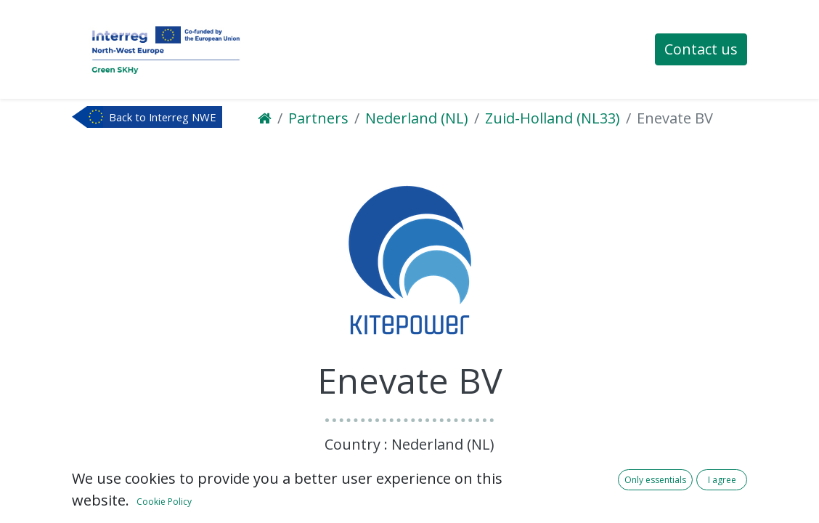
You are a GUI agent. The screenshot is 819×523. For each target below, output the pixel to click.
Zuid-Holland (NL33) (552, 118)
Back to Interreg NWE (162, 117)
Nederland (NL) (416, 118)
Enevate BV (675, 118)
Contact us (701, 49)
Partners (318, 118)
